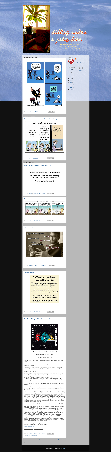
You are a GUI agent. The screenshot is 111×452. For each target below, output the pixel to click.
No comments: (43, 111)
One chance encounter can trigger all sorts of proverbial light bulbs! (43, 119)
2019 (71, 84)
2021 (71, 80)
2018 (71, 85)
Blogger (63, 448)
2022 (71, 78)
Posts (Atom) (32, 442)
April (72, 76)
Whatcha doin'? (28, 228)
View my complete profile (80, 62)
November (73, 71)
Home (41, 440)
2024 (71, 69)
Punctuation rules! (29, 272)
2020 (71, 82)
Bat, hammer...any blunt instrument (34, 199)
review (32, 435)
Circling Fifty (81, 70)
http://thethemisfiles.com (29, 426)
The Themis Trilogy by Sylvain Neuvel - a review (37, 319)
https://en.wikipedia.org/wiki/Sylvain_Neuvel (33, 429)
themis (35, 435)
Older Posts (61, 440)
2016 (71, 89)
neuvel (28, 435)
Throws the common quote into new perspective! (37, 165)
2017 (71, 87)
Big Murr (78, 58)
